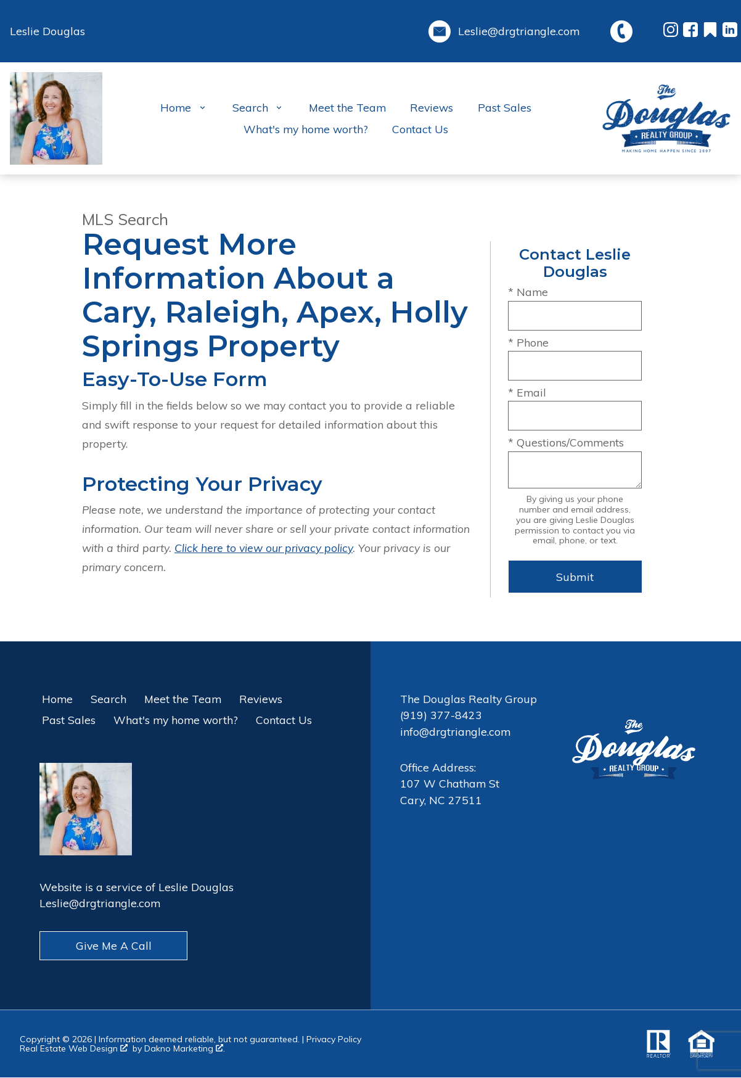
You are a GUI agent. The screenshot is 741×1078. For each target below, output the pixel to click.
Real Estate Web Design (74, 1048)
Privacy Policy (333, 1039)
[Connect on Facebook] (690, 32)
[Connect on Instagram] (670, 32)
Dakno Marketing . (184, 1048)
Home (57, 699)
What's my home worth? (306, 129)
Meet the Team (347, 107)
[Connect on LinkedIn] (730, 32)
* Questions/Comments (566, 442)
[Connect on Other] (710, 32)
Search (108, 699)
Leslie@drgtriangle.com (99, 903)
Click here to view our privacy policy (263, 547)
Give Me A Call (114, 945)
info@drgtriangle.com (455, 731)
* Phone (528, 342)
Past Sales (504, 107)
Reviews (431, 107)
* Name (528, 291)
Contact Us (420, 129)
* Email (527, 392)
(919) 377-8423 (441, 715)
